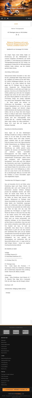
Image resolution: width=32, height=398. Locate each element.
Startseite (3, 340)
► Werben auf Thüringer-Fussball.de (16, 389)
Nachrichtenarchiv (5, 350)
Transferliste (4, 348)
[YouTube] (7, 18)
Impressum (3, 382)
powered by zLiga (5, 380)
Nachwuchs (3, 368)
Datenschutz (4, 384)
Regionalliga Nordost (6, 358)
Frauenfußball (4, 366)
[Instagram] (5, 18)
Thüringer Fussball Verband (7, 374)
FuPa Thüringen (4, 376)
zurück (16, 23)
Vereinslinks (4, 346)
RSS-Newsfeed (4, 378)
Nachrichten (3, 342)
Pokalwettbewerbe (5, 344)
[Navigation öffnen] (28, 18)
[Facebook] (2, 18)
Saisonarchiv (4, 352)
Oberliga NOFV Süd (5, 360)
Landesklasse (4, 364)
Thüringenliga (4, 362)
